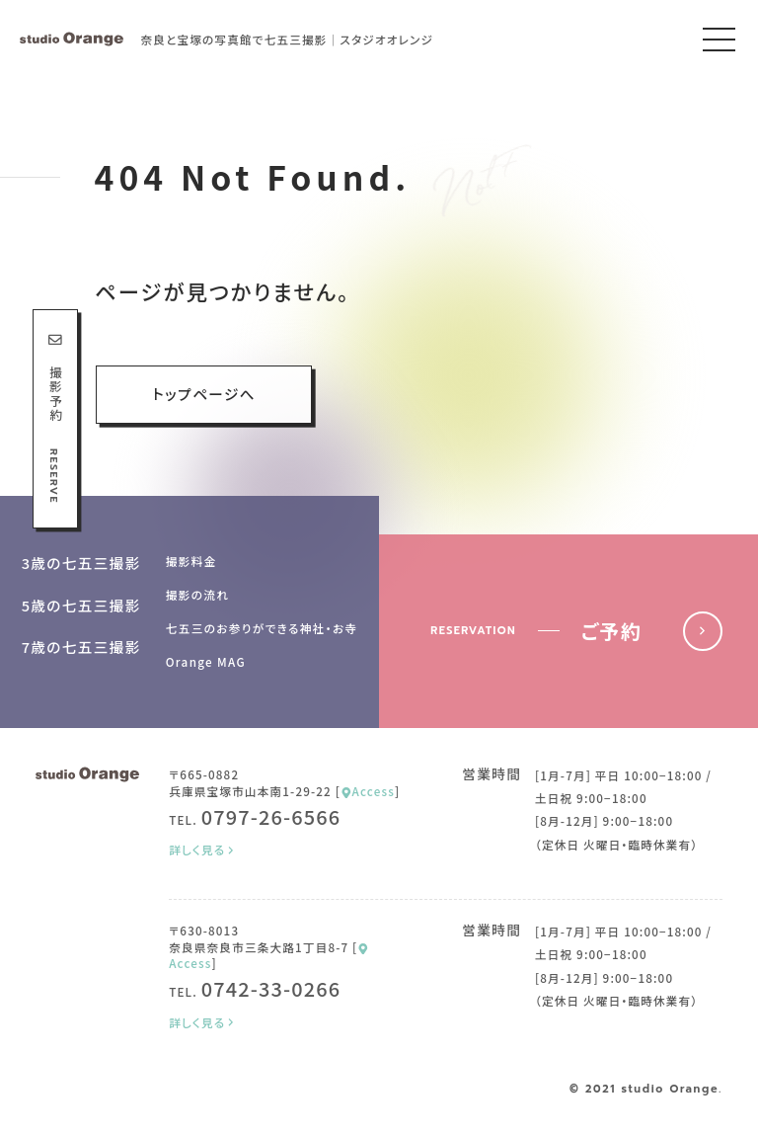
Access (368, 790)
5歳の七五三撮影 (81, 605)
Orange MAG (206, 661)
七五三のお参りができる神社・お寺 (262, 627)
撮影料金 (191, 560)
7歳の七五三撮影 (81, 646)
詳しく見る (203, 849)
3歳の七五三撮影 (81, 562)
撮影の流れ (198, 594)
